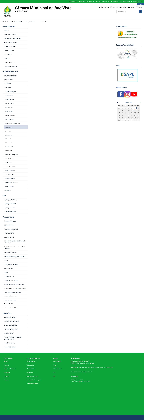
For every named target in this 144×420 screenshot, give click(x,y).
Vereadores (37, 22)
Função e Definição (10, 369)
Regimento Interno (32, 376)
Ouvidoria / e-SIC (138, 1)
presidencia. (78, 372)
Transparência (8, 217)
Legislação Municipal (33, 384)
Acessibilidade (115, 7)
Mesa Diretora (31, 369)
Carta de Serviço (125, 1)
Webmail (115, 1)
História (6, 365)
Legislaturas (30, 365)
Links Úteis (7, 313)
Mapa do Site (105, 7)
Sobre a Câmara (9, 26)
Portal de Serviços (100, 1)
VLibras (140, 7)
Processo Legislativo (27, 22)
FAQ (54, 372)
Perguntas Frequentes (85, 1)
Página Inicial (73, 1)
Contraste (132, 7)
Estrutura (7, 372)
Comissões (30, 372)
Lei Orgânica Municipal (33, 380)
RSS (109, 1)
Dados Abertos (57, 369)
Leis (4, 196)
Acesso (6, 361)
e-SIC (54, 365)
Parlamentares (31, 361)
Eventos (6, 380)
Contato (124, 7)
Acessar (140, 4)
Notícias (6, 376)
